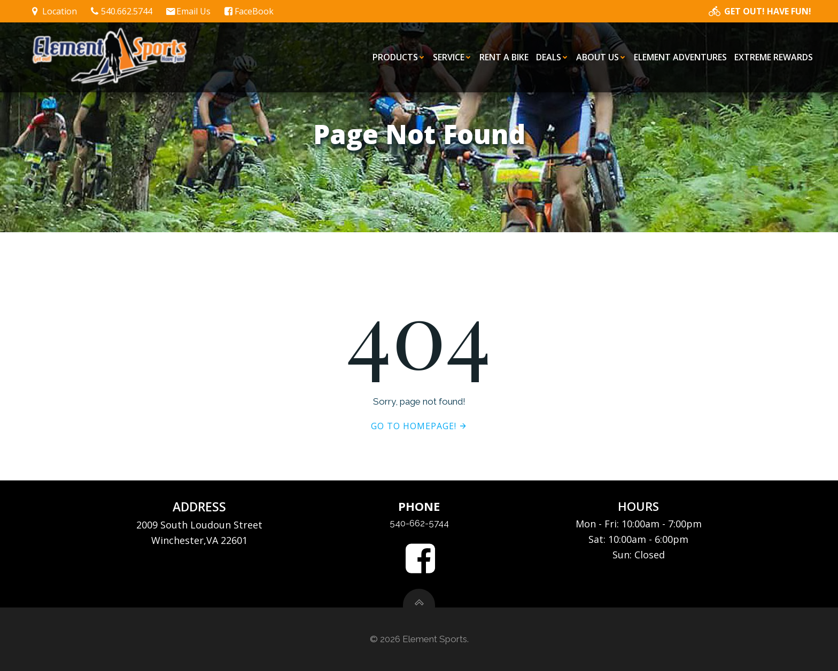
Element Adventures (680, 57)
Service (452, 57)
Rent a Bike (504, 57)
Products (399, 57)
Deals (552, 57)
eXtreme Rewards (773, 57)
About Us (601, 57)
